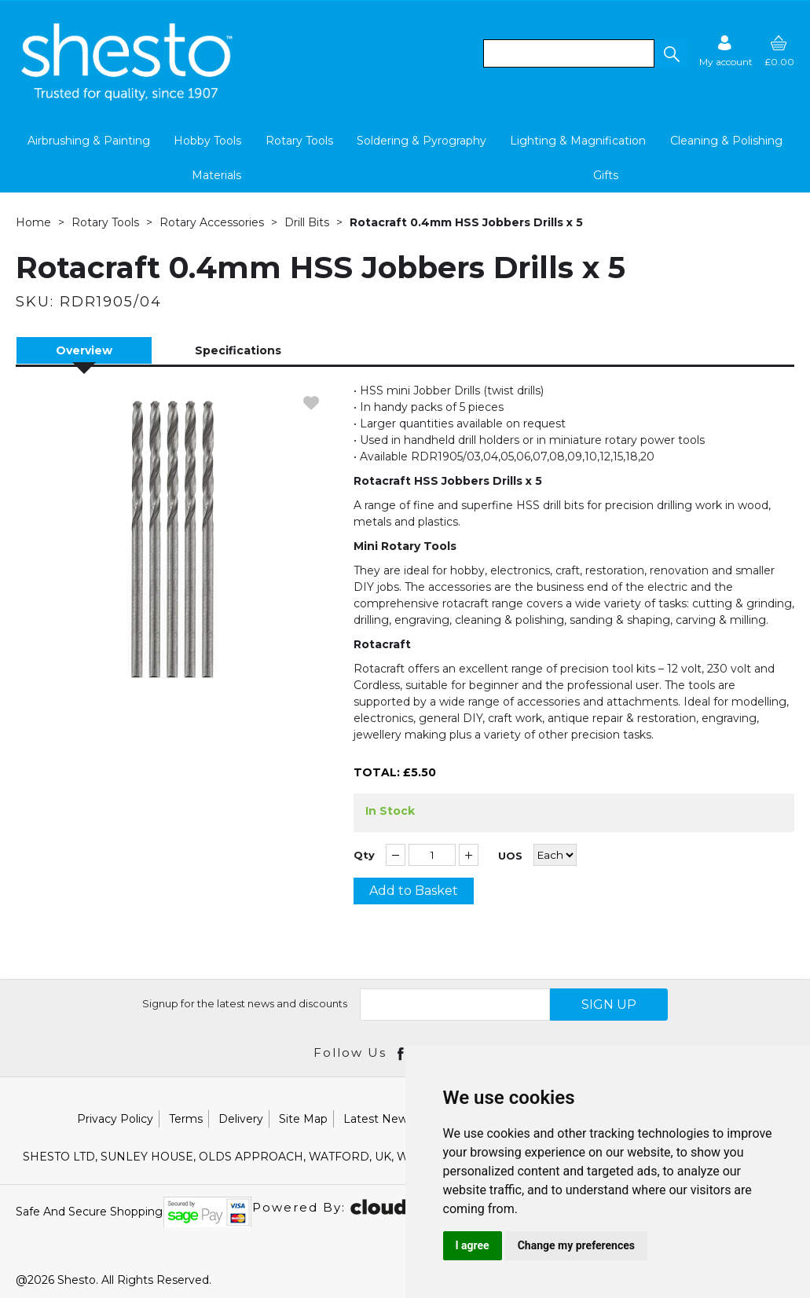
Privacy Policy (115, 1119)
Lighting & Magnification (578, 141)
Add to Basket (413, 890)
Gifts (605, 175)
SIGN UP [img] (608, 1004)
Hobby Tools (207, 141)
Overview (84, 350)
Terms (186, 1119)
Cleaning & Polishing (726, 141)
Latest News (378, 1119)
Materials (216, 175)
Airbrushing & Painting (88, 141)
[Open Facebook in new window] (402, 1053)
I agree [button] (472, 1245)
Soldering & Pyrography (421, 141)
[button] (670, 53)
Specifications (238, 350)
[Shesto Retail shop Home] (128, 97)
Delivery (240, 1119)
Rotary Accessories (211, 222)
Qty (364, 855)
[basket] (779, 51)
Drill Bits (306, 222)
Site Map (303, 1119)
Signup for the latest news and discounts (244, 1003)
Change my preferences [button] (576, 1245)
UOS (510, 856)
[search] (568, 53)
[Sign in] (726, 51)
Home (33, 222)
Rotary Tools (299, 141)
